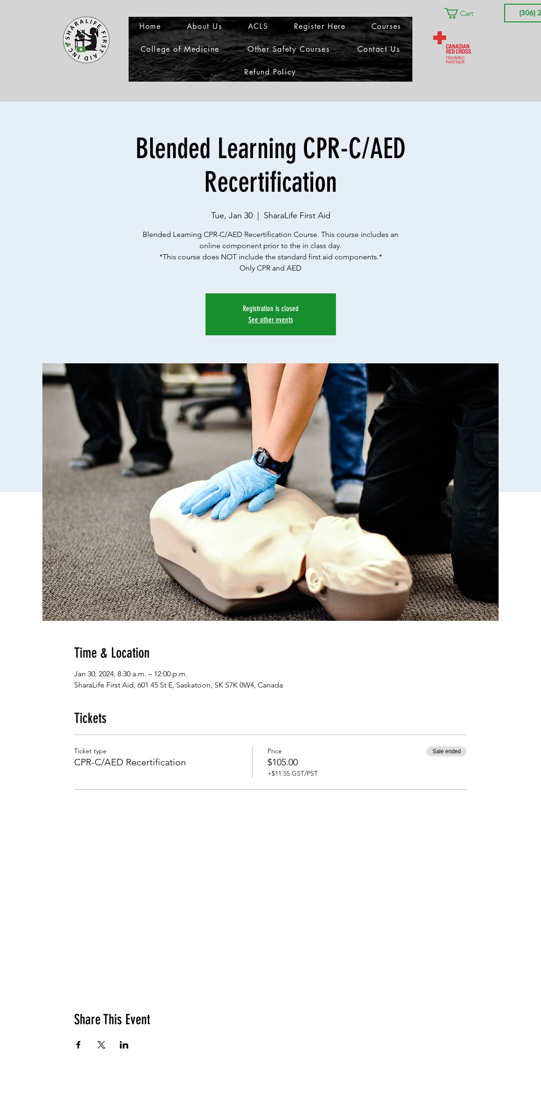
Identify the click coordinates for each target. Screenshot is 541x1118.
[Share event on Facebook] (78, 1045)
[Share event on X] (101, 1045)
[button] (465, 13)
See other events (270, 319)
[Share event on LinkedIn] (124, 1045)
